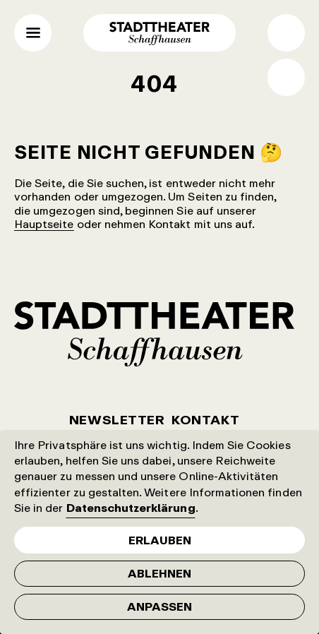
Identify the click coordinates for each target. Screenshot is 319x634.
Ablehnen (159, 573)
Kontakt (205, 419)
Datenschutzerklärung (130, 508)
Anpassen (159, 606)
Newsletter (116, 419)
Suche (286, 33)
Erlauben (159, 540)
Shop (286, 77)
